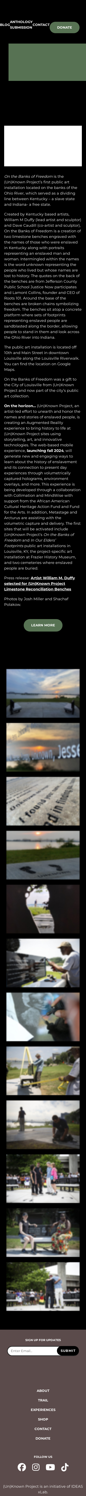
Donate (64, 27)
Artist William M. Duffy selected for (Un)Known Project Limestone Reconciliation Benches (39, 584)
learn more (43, 625)
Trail (43, 1400)
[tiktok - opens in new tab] (65, 1466)
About (43, 1391)
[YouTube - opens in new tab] (50, 1466)
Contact (41, 25)
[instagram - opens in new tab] (35, 1466)
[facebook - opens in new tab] (22, 1466)
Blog (5, 25)
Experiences (43, 1410)
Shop (43, 1419)
